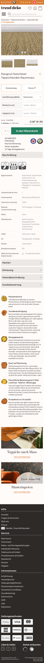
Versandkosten (7, 579)
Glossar (4, 562)
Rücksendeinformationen (12, 586)
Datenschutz (7, 596)
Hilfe (3, 509)
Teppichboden (32, 20)
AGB (3, 600)
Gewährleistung (8, 593)
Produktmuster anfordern (12, 555)
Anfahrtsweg (7, 576)
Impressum (6, 607)
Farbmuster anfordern (10, 552)
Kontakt (4, 514)
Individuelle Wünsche (10, 549)
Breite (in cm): (8, 105)
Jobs (3, 603)
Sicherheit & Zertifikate (11, 589)
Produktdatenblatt (33, 253)
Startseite (5, 20)
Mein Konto (6, 538)
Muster (30, 89)
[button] (19, 52)
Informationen (8, 570)
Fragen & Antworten (10, 518)
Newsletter (6, 559)
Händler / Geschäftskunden (15, 528)
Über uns (5, 521)
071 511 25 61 (7, 2)
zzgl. (33, 124)
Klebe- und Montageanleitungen (15, 545)
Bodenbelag (13, 86)
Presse (4, 525)
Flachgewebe (8, 22)
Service (5, 533)
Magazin (4, 566)
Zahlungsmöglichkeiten (11, 583)
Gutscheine (6, 542)
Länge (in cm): (8, 113)
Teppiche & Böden (18, 20)
